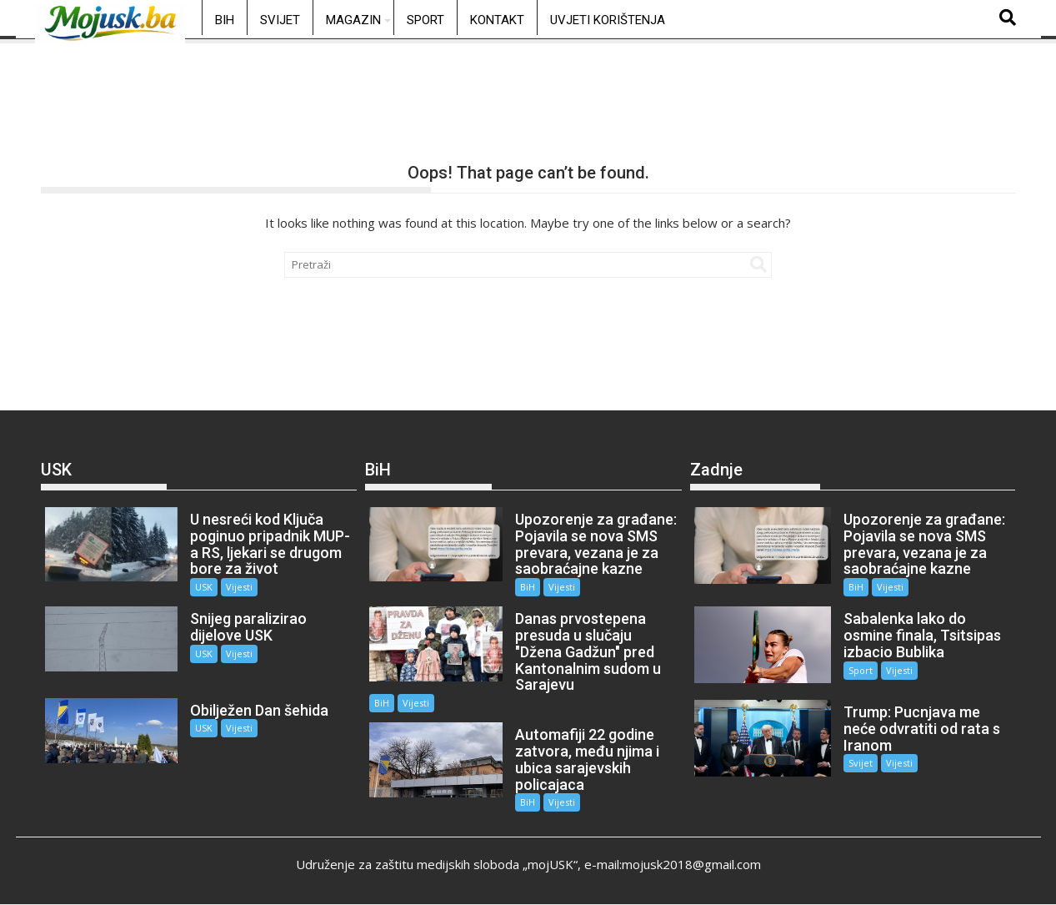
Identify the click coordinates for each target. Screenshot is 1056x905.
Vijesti (239, 587)
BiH (224, 20)
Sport (425, 20)
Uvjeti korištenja (607, 20)
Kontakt (497, 20)
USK (204, 587)
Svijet (280, 20)
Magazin (353, 20)
